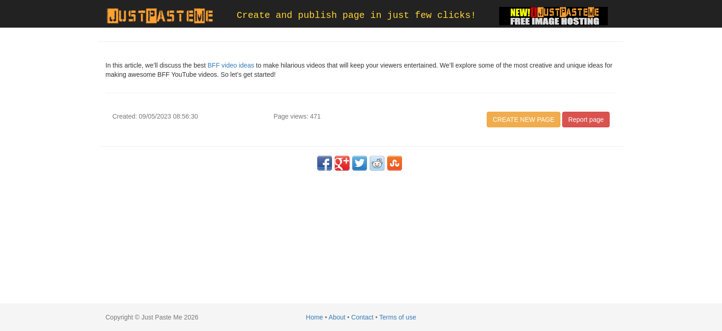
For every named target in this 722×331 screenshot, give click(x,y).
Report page (586, 119)
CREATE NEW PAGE (523, 119)
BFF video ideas (231, 65)
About (337, 317)
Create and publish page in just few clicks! (356, 15)
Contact (362, 317)
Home (314, 317)
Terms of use (397, 317)
